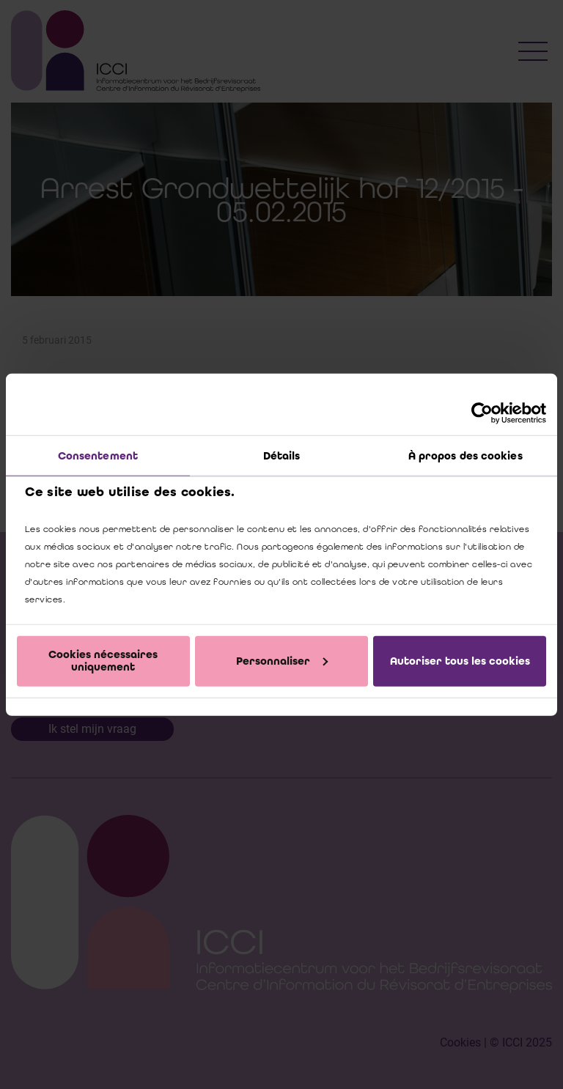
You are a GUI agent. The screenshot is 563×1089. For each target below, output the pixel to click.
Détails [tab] (282, 455)
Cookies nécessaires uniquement (103, 660)
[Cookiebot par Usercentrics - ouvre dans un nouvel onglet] (482, 413)
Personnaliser (282, 660)
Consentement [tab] (98, 455)
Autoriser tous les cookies (460, 660)
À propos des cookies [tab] (465, 455)
